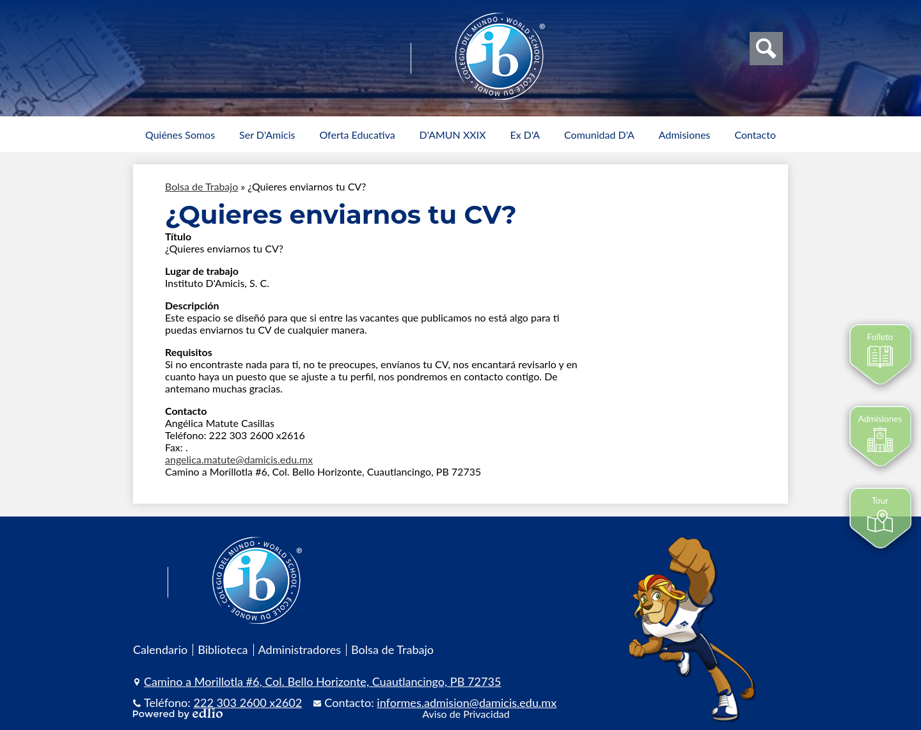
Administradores (300, 649)
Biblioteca (223, 649)
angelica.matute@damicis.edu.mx (239, 459)
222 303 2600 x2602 (248, 702)
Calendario (160, 649)
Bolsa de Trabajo (201, 186)
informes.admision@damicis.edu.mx (466, 702)
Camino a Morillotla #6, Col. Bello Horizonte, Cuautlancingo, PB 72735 (322, 681)
